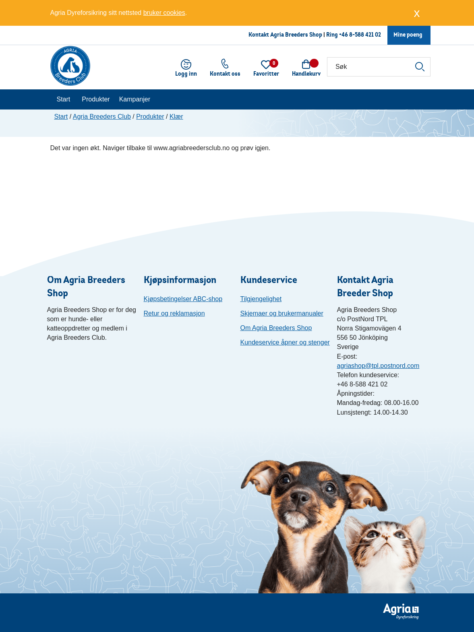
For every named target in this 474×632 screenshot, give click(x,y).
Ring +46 (337, 34)
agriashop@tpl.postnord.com (378, 365)
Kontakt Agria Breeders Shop (285, 34)
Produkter (96, 99)
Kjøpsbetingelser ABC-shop (183, 298)
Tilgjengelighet (261, 298)
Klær (176, 116)
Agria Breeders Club (102, 116)
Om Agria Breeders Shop (276, 327)
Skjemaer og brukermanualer (281, 313)
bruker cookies (164, 12)
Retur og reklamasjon (174, 313)
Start (63, 99)
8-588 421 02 (365, 34)
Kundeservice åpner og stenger (285, 342)
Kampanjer (134, 99)
